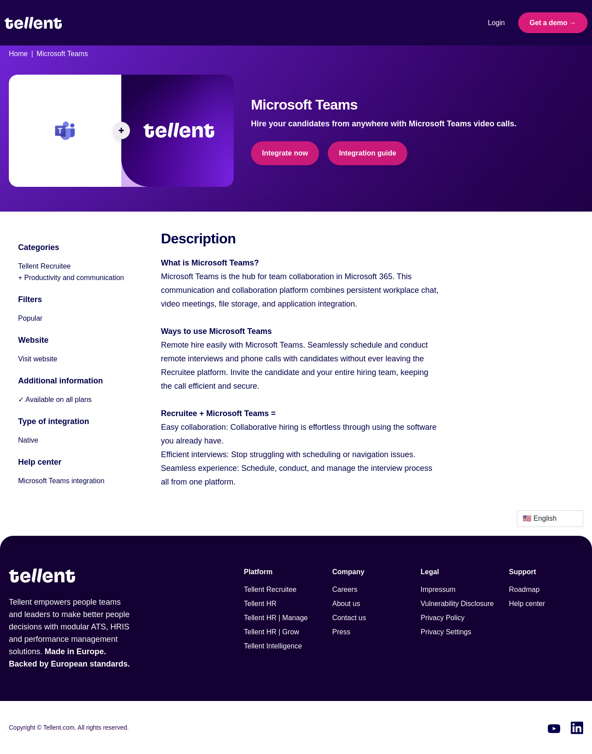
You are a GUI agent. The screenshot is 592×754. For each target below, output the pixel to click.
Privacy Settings (446, 632)
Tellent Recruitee (44, 266)
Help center (527, 603)
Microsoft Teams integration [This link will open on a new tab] (61, 481)
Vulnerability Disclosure (457, 603)
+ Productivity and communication (71, 277)
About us (346, 603)
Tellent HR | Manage (276, 617)
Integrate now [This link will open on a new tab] (285, 153)
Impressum (438, 589)
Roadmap (524, 589)
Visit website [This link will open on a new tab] (37, 359)
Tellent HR (260, 603)
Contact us (349, 617)
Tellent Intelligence (273, 646)
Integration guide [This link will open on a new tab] (367, 153)
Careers (344, 589)
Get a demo (549, 23)
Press (341, 632)
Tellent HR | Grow (271, 632)
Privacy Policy (443, 617)
